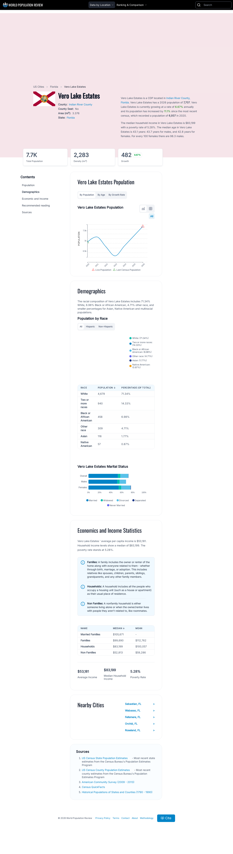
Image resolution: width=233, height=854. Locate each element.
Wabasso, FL (140, 719)
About (135, 826)
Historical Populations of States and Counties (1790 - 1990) (117, 800)
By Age (101, 194)
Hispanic (90, 331)
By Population (87, 194)
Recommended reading (36, 205)
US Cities (39, 86)
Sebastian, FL (140, 712)
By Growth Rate (117, 194)
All (151, 216)
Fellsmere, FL (140, 726)
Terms (116, 826)
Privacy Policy (102, 826)
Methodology (147, 826)
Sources (27, 212)
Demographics (30, 191)
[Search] (216, 5)
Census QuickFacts (94, 795)
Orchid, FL (140, 732)
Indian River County (80, 104)
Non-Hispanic (105, 331)
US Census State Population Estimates (105, 766)
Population (28, 185)
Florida (54, 86)
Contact (125, 826)
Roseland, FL (140, 739)
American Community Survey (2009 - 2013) (108, 790)
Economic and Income (35, 198)
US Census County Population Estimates (106, 778)
